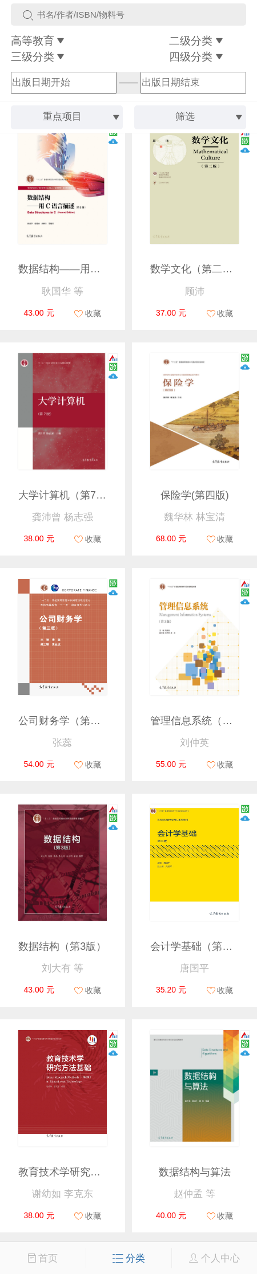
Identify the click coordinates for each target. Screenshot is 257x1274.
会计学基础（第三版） (201, 946)
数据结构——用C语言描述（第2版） (102, 269)
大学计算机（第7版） (67, 495)
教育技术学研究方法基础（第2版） (98, 1172)
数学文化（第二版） (196, 269)
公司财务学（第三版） (69, 720)
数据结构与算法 (195, 1172)
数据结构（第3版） (62, 946)
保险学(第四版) (194, 495)
